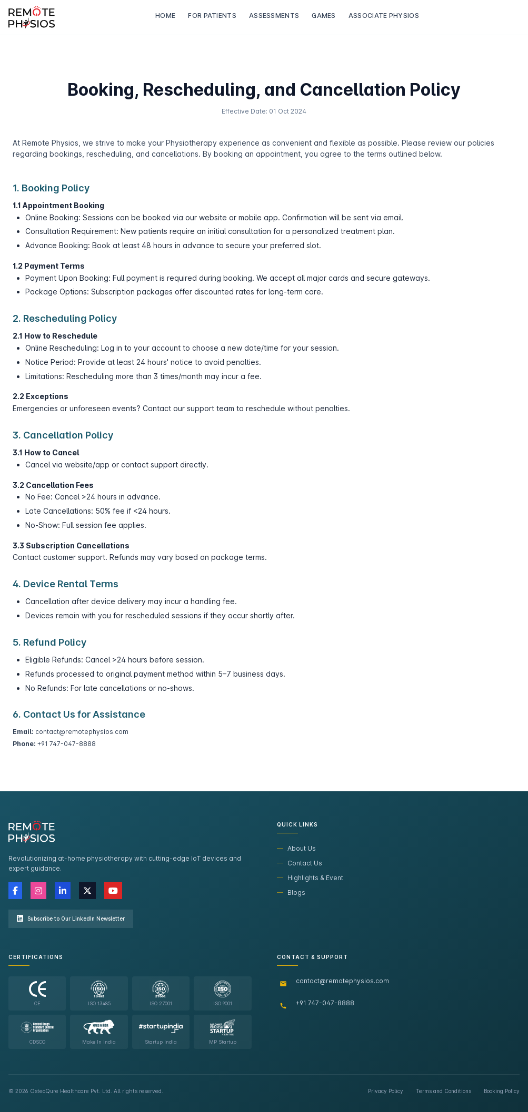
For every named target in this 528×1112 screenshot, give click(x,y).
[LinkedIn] (63, 890)
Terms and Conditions (443, 1091)
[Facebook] (15, 890)
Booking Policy (502, 1091)
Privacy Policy (385, 1091)
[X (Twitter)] (87, 890)
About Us (296, 848)
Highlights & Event (310, 878)
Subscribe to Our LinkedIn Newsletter (71, 918)
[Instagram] (38, 890)
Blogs (291, 892)
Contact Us (299, 863)
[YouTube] (113, 890)
